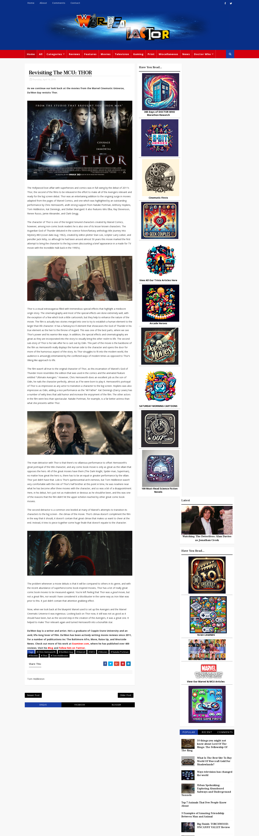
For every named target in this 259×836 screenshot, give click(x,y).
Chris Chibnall (104, 797)
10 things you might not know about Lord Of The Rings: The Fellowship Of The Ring (203, 313)
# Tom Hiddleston (71, 677)
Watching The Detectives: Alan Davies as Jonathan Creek (205, 105)
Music (163, 784)
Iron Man (201, 804)
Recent (205, 299)
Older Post (119, 717)
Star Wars (178, 777)
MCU (192, 798)
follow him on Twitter (96, 670)
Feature (100, 770)
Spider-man (124, 797)
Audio (202, 798)
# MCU (93, 674)
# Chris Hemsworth (47, 674)
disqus (43, 727)
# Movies (104, 674)
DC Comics (195, 777)
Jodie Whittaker (131, 790)
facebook (77, 727)
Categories (56, 54)
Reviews (76, 54)
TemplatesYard (63, 831)
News (187, 54)
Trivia (176, 771)
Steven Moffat (179, 784)
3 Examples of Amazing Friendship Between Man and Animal (201, 382)
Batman (113, 790)
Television (123, 54)
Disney (100, 790)
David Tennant (131, 783)
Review (100, 776)
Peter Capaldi (130, 776)
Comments (60, 2)
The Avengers (167, 811)
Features (92, 54)
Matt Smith (184, 791)
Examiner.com (99, 665)
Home (32, 2)
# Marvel (82, 674)
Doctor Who (204, 54)
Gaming (140, 54)
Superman (184, 804)
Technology (166, 804)
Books (99, 783)
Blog (74, 670)
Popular (187, 299)
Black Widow (127, 804)
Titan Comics (192, 771)
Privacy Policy (80, 831)
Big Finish (176, 764)
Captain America (106, 804)
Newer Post (34, 717)
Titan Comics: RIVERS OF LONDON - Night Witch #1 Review (211, 435)
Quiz (142, 804)
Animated (165, 798)
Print (152, 54)
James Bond (166, 791)
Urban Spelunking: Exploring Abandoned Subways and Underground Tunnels (204, 357)
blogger (111, 727)
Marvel (163, 777)
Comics (113, 776)
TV (130, 770)
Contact (77, 2)
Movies (107, 54)
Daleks (199, 791)
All (42, 54)
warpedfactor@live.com (43, 798)
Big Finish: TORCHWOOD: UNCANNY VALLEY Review (212, 393)
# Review (45, 677)
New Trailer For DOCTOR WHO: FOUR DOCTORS (211, 419)
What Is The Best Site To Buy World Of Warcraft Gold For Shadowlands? (213, 329)
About (44, 2)
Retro (195, 784)
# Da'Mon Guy (67, 674)
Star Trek (112, 783)
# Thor (56, 677)
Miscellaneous (170, 54)
